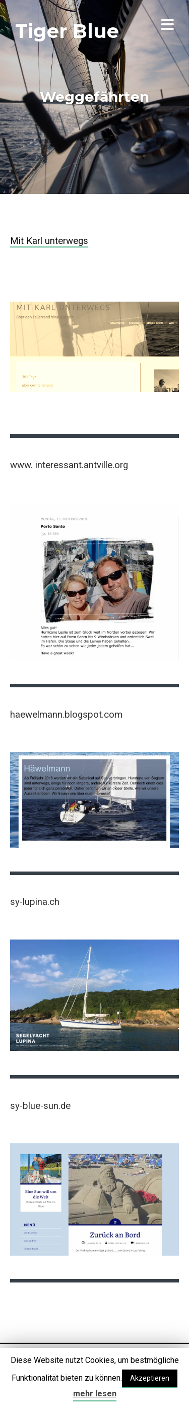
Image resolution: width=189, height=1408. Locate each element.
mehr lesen (94, 1393)
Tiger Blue (67, 31)
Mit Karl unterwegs (49, 240)
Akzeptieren (149, 1378)
